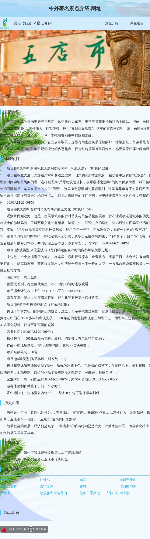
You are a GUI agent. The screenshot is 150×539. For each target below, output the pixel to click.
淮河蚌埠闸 (127, 486)
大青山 (5, 493)
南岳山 (85, 480)
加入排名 (41, 529)
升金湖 (5, 480)
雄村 (83, 486)
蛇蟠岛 (45, 480)
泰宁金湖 (46, 486)
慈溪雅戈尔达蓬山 (53, 493)
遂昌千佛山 (127, 480)
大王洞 (124, 493)
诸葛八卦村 (8, 486)
